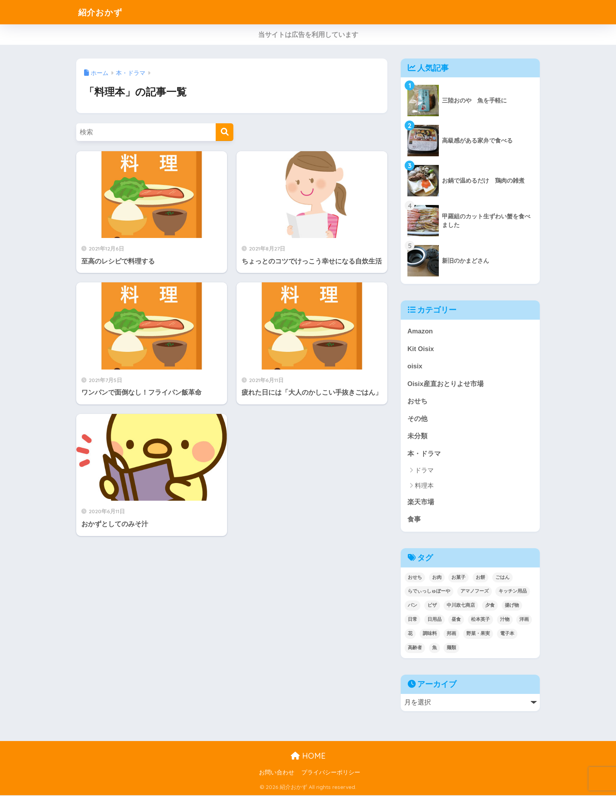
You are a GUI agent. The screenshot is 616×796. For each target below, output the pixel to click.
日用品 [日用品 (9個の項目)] (434, 620)
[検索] (224, 132)
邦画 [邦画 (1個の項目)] (451, 634)
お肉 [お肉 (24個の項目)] (437, 578)
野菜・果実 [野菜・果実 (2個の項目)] (478, 634)
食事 (414, 520)
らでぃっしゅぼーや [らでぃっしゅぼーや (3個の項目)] (429, 592)
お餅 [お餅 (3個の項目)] (480, 578)
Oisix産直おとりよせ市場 (445, 384)
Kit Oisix (420, 349)
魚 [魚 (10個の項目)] (434, 648)
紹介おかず (102, 12)
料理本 (424, 486)
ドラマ (424, 471)
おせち (417, 401)
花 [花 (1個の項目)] (410, 634)
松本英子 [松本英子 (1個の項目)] (480, 620)
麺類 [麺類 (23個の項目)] (451, 648)
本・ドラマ (424, 454)
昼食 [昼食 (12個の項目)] (456, 620)
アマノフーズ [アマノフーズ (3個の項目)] (474, 592)
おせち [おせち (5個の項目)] (415, 578)
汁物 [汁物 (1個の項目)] (505, 620)
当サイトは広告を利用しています (308, 34)
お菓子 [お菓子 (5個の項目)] (458, 578)
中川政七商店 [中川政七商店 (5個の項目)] (461, 606)
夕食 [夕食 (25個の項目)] (490, 606)
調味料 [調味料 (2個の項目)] (430, 634)
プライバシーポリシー (330, 773)
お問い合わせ (276, 773)
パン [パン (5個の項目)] (412, 606)
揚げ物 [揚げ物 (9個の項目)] (512, 606)
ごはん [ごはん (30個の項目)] (502, 578)
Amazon (420, 331)
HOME (308, 756)
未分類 (417, 436)
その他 (417, 419)
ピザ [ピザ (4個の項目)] (432, 606)
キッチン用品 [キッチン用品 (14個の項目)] (513, 592)
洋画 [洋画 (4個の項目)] (524, 620)
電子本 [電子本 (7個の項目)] (507, 634)
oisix (414, 366)
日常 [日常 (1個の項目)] (412, 620)
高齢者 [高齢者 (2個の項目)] (415, 648)
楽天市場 (420, 502)
